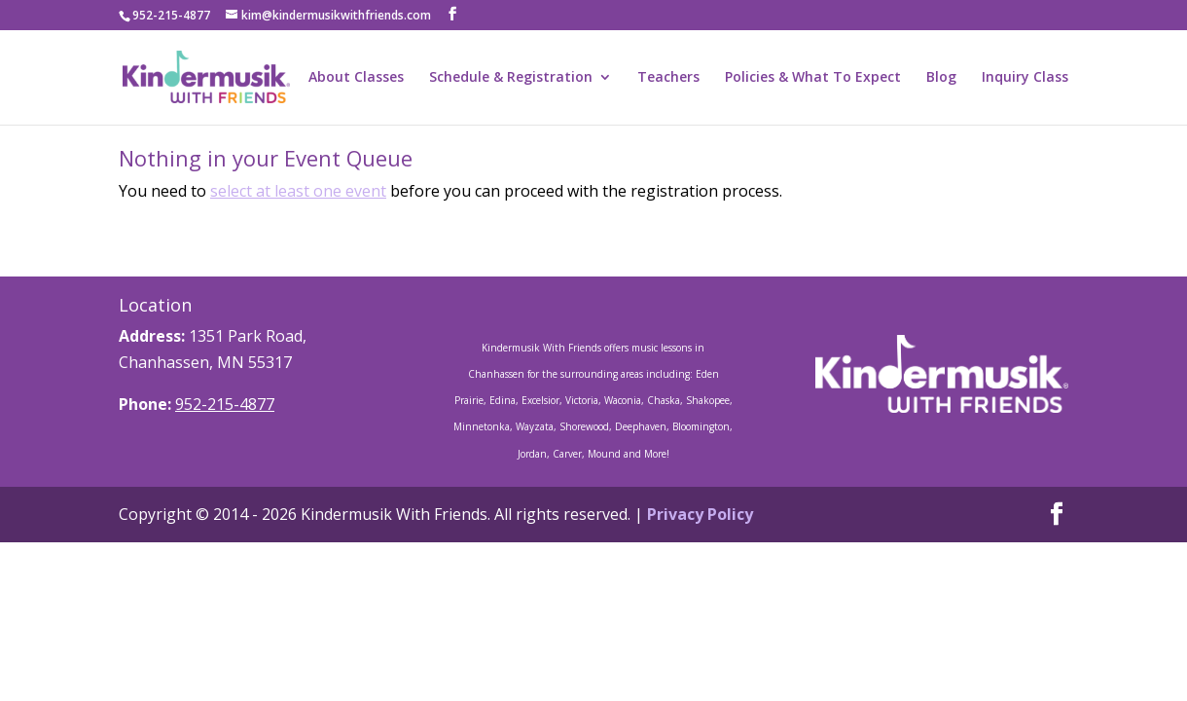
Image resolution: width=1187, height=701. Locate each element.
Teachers (668, 78)
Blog (941, 78)
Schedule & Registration (511, 78)
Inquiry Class (1025, 78)
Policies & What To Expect (813, 78)
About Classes (356, 78)
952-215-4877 (224, 404)
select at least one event (298, 191)
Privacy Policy (700, 514)
